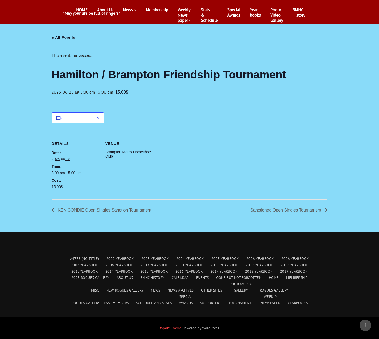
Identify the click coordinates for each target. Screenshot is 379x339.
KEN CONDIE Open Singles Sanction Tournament (104, 210)
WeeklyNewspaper (184, 15)
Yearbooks (255, 12)
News (128, 9)
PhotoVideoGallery (276, 15)
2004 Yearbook (190, 258)
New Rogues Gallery (124, 290)
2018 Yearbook (259, 271)
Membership (157, 9)
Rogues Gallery (274, 290)
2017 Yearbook (224, 271)
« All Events (63, 38)
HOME (82, 9)
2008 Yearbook (119, 265)
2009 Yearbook (154, 265)
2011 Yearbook (224, 265)
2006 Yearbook (260, 258)
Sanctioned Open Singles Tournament (286, 210)
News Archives (181, 290)
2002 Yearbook (120, 258)
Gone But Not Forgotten (238, 277)
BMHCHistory (298, 12)
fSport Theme (171, 328)
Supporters (210, 303)
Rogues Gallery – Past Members (100, 303)
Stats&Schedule (209, 15)
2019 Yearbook (294, 271)
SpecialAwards (233, 12)
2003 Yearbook (155, 258)
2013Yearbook (84, 271)
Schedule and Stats (154, 303)
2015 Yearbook (154, 271)
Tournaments (240, 303)
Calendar (180, 277)
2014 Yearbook (119, 271)
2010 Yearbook (189, 265)
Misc (95, 290)
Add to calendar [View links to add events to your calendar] (79, 118)
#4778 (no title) (84, 258)
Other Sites (211, 290)
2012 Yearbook (259, 265)
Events (202, 277)
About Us (105, 9)
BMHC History (152, 277)
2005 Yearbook (225, 258)
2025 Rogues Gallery (90, 277)
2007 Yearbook (84, 265)
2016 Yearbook (189, 271)
